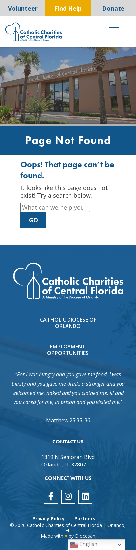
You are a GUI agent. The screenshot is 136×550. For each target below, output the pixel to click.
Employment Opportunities (68, 350)
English (83, 544)
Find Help (68, 8)
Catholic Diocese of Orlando (68, 323)
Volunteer (23, 8)
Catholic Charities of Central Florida (64, 525)
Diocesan (85, 536)
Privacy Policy (48, 518)
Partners (84, 518)
